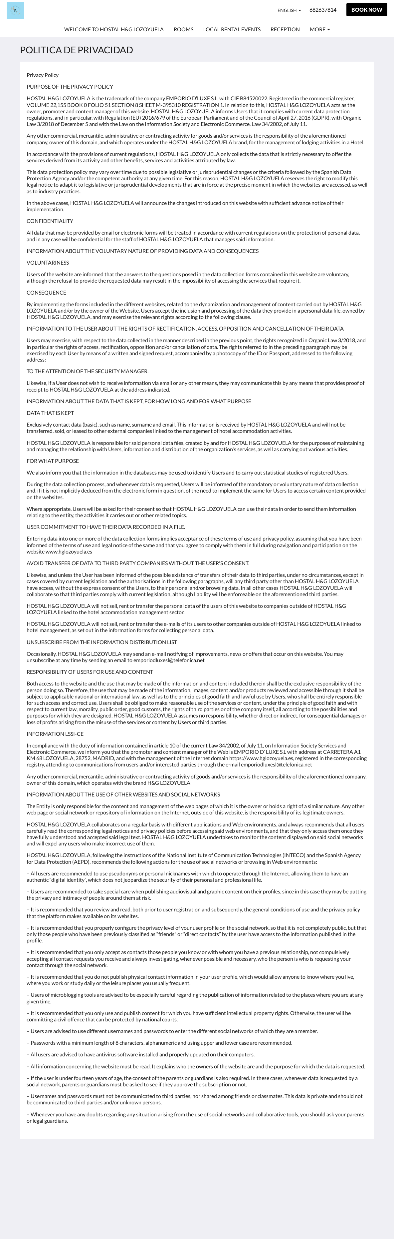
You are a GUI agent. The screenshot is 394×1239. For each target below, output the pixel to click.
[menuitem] (114, 29)
